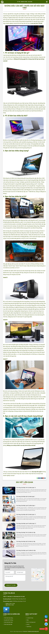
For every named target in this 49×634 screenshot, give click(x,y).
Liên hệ (27, 624)
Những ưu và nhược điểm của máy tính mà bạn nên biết (21, 445)
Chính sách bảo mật (8, 624)
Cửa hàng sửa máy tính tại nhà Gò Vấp (25, 532)
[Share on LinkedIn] (45, 478)
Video (27, 620)
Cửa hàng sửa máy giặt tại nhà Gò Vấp (25, 541)
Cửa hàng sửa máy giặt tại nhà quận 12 (26, 514)
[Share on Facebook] (39, 478)
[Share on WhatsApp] (37, 478)
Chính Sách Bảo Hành (8, 622)
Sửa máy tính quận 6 (37, 471)
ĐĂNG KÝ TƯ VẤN (11, 585)
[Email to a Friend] (42, 478)
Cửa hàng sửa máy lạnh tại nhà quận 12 (26, 523)
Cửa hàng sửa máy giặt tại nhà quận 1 (25, 496)
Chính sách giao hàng (8, 617)
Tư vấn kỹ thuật (29, 617)
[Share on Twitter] (40, 478)
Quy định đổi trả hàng (8, 620)
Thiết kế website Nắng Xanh (33, 631)
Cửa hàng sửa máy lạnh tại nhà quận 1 (25, 505)
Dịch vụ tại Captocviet (30, 622)
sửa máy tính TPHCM (36, 23)
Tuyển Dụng (28, 626)
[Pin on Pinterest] (43, 478)
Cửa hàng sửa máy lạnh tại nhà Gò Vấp (25, 550)
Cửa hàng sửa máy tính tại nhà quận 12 (26, 487)
